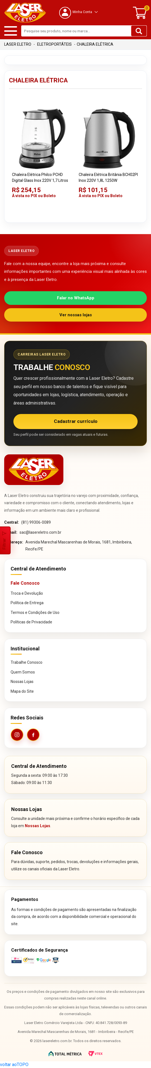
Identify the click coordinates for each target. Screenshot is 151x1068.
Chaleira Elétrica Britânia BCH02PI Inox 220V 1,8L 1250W (108, 177)
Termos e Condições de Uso (35, 612)
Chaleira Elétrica (95, 44)
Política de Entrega (27, 603)
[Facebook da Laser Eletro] (33, 734)
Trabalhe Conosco (26, 662)
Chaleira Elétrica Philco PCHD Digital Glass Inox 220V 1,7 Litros (40, 177)
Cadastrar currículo (75, 421)
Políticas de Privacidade (31, 622)
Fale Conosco (25, 583)
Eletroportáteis (54, 44)
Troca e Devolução (27, 593)
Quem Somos (23, 672)
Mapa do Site (22, 691)
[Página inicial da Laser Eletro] (33, 469)
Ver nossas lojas (75, 314)
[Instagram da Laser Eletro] (17, 734)
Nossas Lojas (22, 681)
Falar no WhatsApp (75, 297)
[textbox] (84, 30)
